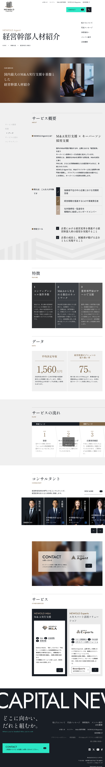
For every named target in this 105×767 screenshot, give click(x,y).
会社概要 (84, 42)
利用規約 (72, 737)
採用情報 (86, 2)
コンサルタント (11, 141)
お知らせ (45, 2)
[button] (94, 530)
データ (11, 133)
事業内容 (13, 45)
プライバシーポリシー (58, 737)
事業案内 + (85, 32)
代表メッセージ (87, 27)
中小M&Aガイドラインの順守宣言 (91, 737)
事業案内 (85, 722)
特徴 (7, 128)
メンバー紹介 (86, 37)
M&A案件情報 (61, 2)
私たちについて (87, 23)
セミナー (52, 2)
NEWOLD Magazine (74, 2)
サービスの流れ (11, 137)
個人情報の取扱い (96, 741)
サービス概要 (10, 124)
